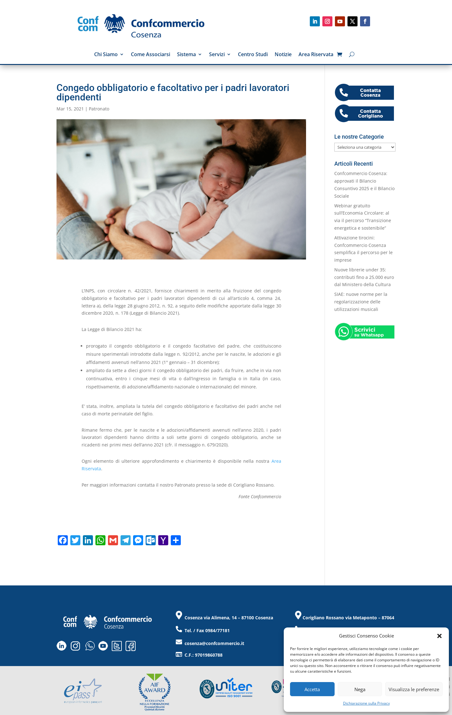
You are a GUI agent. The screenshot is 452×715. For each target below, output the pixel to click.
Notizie (283, 55)
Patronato (99, 109)
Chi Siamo (106, 55)
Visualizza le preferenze (414, 689)
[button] (439, 636)
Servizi (217, 55)
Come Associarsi (150, 55)
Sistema (186, 55)
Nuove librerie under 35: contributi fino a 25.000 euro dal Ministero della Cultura (364, 277)
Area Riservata (316, 55)
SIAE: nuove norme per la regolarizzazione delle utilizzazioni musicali (360, 301)
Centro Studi (253, 55)
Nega (359, 689)
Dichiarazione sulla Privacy (366, 703)
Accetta (312, 689)
